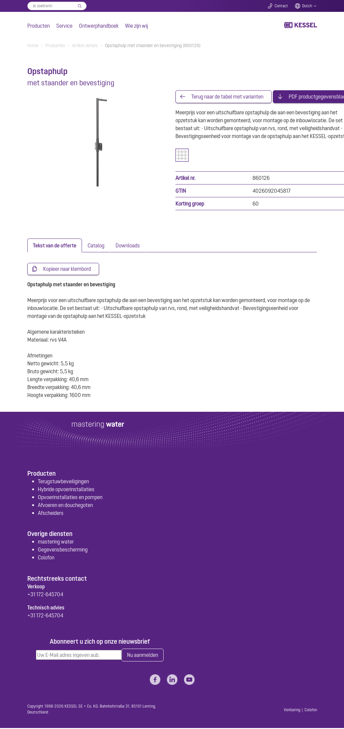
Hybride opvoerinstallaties (66, 490)
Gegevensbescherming (63, 550)
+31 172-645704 (45, 595)
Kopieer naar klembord (67, 269)
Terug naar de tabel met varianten (227, 97)
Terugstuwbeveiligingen (63, 482)
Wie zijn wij (136, 26)
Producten (38, 26)
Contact (281, 6)
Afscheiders (51, 514)
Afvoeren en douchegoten (65, 506)
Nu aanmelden (142, 656)
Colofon (46, 558)
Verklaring (292, 711)
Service (64, 26)
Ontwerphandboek (99, 26)
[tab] (54, 246)
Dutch (307, 6)
